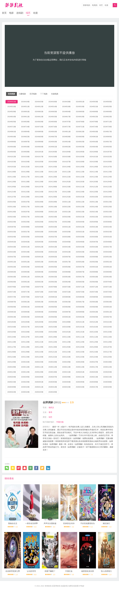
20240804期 (25, 132)
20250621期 (25, 282)
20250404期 (53, 242)
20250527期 (80, 267)
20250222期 (94, 217)
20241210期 (66, 187)
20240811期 (66, 132)
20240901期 (94, 137)
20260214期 (107, 377)
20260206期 (39, 377)
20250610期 (11, 277)
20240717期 (66, 127)
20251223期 (80, 357)
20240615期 (53, 117)
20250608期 (94, 272)
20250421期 (53, 252)
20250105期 (11, 202)
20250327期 (53, 237)
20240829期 (80, 137)
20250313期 (94, 227)
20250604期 (39, 272)
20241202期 (80, 182)
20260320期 (107, 387)
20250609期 (107, 272)
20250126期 (11, 212)
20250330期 (94, 237)
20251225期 (107, 357)
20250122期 (66, 207)
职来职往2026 (68, 523)
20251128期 (25, 347)
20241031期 (11, 167)
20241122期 (80, 177)
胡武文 (51, 407)
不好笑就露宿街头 (87, 523)
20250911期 (107, 312)
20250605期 (53, 272)
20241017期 (39, 157)
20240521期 (94, 106)
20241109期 (25, 172)
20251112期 (94, 337)
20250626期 (94, 282)
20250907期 (66, 312)
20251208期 (11, 352)
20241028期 (80, 162)
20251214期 (66, 352)
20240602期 (39, 112)
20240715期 (39, 127)
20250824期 (39, 307)
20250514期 (53, 262)
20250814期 (53, 302)
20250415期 (80, 247)
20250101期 (80, 197)
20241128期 (25, 182)
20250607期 (80, 272)
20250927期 (107, 317)
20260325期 (39, 392)
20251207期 (107, 347)
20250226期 (39, 222)
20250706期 (25, 287)
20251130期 (53, 347)
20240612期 (39, 117)
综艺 (28, 13)
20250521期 (107, 262)
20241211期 (80, 187)
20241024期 (25, 162)
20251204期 (80, 347)
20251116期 (107, 337)
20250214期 (94, 212)
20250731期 (39, 297)
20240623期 (107, 117)
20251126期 (107, 342)
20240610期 (11, 117)
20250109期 (53, 202)
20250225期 (25, 222)
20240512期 (39, 106)
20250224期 (11, 222)
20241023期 (11, 162)
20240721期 (80, 127)
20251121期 (39, 342)
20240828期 (66, 137)
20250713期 (107, 287)
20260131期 (66, 372)
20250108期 (39, 202)
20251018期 (39, 327)
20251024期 (107, 327)
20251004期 (39, 322)
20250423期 (80, 252)
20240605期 (80, 112)
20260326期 (53, 392)
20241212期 (94, 187)
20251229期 (11, 362)
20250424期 (94, 252)
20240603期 (53, 112)
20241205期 (11, 187)
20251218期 (11, 357)
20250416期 (94, 247)
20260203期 (107, 372)
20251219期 (25, 357)
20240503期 (94, 102)
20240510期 (11, 106)
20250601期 (107, 267)
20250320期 (66, 232)
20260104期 (53, 362)
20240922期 (66, 147)
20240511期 (25, 106)
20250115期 (107, 202)
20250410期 (11, 247)
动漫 (35, 13)
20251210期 (39, 352)
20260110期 (25, 367)
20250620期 (11, 282)
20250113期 (94, 202)
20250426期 (107, 252)
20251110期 (66, 337)
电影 (11, 13)
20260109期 (11, 367)
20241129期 (39, 182)
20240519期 (80, 106)
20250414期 (66, 247)
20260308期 (107, 382)
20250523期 (25, 267)
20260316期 (80, 387)
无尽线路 (33, 94)
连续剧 (19, 13)
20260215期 (11, 382)
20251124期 (80, 342)
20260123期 (11, 372)
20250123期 (80, 207)
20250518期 (80, 262)
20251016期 (11, 327)
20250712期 (94, 287)
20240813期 (80, 132)
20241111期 (53, 172)
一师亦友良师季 (31, 523)
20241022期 (107, 157)
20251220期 (39, 357)
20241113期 (80, 172)
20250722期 (66, 292)
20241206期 (25, 187)
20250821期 (25, 307)
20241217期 (53, 192)
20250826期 (66, 307)
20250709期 (53, 287)
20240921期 (53, 147)
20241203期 (94, 182)
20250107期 (25, 202)
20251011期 (80, 322)
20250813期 (39, 302)
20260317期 (94, 387)
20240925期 (107, 147)
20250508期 (80, 257)
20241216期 (39, 192)
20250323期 (107, 232)
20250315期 (11, 232)
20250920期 (53, 317)
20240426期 (53, 102)
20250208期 (39, 212)
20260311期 (39, 387)
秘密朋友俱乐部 (87, 571)
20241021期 (94, 157)
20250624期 (66, 282)
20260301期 (39, 382)
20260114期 (80, 367)
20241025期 (39, 162)
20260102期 (25, 362)
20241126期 (11, 182)
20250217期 (25, 217)
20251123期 (66, 342)
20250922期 (80, 317)
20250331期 (107, 237)
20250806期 (107, 297)
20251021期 (80, 327)
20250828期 (80, 307)
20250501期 (39, 257)
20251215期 (80, 352)
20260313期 (53, 387)
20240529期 (11, 112)
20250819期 (107, 302)
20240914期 (66, 142)
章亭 (50, 412)
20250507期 (66, 257)
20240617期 (66, 117)
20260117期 (94, 367)
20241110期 (39, 172)
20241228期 (25, 197)
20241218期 (66, 192)
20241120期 (53, 177)
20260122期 (107, 367)
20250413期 (53, 247)
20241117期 (25, 177)
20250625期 (80, 282)
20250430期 (25, 257)
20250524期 (39, 267)
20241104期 (66, 167)
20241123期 (94, 177)
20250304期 (80, 222)
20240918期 (11, 147)
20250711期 (80, 287)
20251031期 (66, 332)
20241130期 (53, 182)
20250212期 (66, 212)
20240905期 (107, 137)
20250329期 (80, 237)
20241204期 (107, 182)
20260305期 (80, 382)
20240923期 (80, 147)
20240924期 (94, 147)
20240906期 (11, 142)
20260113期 (66, 367)
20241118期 (39, 177)
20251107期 (25, 337)
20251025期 (11, 332)
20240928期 (25, 152)
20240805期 (39, 132)
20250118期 (39, 207)
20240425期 (39, 102)
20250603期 (25, 272)
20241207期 (39, 187)
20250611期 (25, 277)
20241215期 (25, 192)
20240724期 (94, 127)
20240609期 (107, 112)
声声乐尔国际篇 (50, 523)
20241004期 (66, 152)
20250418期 (11, 252)
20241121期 (66, 177)
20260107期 (94, 362)
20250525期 (53, 267)
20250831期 (107, 307)
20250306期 (107, 222)
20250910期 (94, 312)
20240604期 (66, 112)
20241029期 (94, 162)
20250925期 (94, 317)
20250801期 (53, 297)
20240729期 (107, 127)
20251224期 (94, 357)
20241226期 (107, 192)
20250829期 (94, 307)
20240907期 (25, 142)
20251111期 (80, 337)
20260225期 (25, 382)
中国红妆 (68, 571)
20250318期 (39, 232)
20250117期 (25, 207)
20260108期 (107, 362)
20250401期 (11, 242)
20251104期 (11, 337)
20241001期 (39, 152)
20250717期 (25, 292)
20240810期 (53, 132)
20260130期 (53, 372)
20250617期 (80, 277)
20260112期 (53, 367)
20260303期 (53, 382)
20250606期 (66, 272)
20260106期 (80, 362)
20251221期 (53, 357)
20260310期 (25, 387)
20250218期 (39, 217)
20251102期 (94, 332)
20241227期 (11, 197)
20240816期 (94, 132)
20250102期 (94, 197)
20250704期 (107, 282)
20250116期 (11, 207)
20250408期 (107, 242)
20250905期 (53, 312)
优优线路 (11, 94)
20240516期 (66, 106)
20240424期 (25, 102)
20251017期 (25, 327)
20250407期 (94, 242)
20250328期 (66, 237)
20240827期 (53, 137)
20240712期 (107, 122)
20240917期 (107, 142)
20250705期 (11, 287)
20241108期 (11, 172)
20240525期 (107, 106)
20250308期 (25, 227)
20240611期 (25, 117)
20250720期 (53, 292)
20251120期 (25, 342)
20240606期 (94, 112)
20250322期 (94, 232)
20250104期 (107, 197)
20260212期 (80, 377)
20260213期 (94, 377)
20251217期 (107, 352)
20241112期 (66, 172)
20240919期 (25, 147)
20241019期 (66, 157)
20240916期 (94, 142)
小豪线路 (22, 94)
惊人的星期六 (106, 571)
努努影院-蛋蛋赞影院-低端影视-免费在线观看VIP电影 (64, 586)
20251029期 (53, 332)
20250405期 (66, 242)
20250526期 (66, 267)
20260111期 (39, 367)
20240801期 (11, 132)
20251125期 (94, 342)
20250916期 (39, 317)
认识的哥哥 (31, 571)
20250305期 (94, 222)
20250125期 (107, 207)
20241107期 (107, 167)
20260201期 (80, 372)
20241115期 (107, 172)
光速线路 (54, 94)
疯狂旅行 (106, 523)
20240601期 (25, 112)
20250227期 (53, 222)
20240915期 (80, 142)
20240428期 (66, 102)
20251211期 (53, 352)
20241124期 (107, 177)
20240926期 (11, 152)
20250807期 (11, 302)
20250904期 (39, 312)
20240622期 (94, 117)
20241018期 (53, 157)
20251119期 (11, 342)
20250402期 (25, 242)
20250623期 (53, 282)
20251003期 (25, 322)
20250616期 (66, 277)
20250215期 (107, 212)
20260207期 (53, 377)
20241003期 (53, 152)
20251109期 (53, 337)
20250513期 (39, 262)
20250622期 (39, 282)
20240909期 (39, 142)
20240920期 (39, 147)
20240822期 (25, 137)
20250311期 (66, 227)
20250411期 (25, 247)
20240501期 (80, 102)
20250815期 (66, 302)
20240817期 (107, 132)
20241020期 (80, 157)
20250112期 (80, 202)
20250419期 (25, 252)
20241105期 (80, 167)
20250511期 (11, 262)
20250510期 (107, 257)
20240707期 (66, 122)
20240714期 (25, 127)
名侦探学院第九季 (12, 571)
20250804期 (80, 297)
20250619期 (107, 277)
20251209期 (25, 352)
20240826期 (39, 137)
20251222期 (66, 357)
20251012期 (94, 322)
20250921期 (66, 317)
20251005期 (53, 322)
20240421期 (11, 102)
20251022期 (94, 327)
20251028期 (39, 332)
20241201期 (66, 182)
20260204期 (11, 377)
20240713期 (11, 127)
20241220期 (94, 192)
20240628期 (25, 122)
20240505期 (107, 102)
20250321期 (80, 232)
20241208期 (53, 187)
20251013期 (107, 322)
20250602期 (11, 272)
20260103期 (39, 362)
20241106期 (94, 167)
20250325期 (25, 237)
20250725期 (107, 292)
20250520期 (94, 262)
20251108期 (39, 337)
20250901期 (11, 312)
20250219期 (53, 217)
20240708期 (80, 122)
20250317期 (25, 232)
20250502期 (53, 257)
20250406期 (80, 242)
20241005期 (80, 152)
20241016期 (25, 157)
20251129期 (39, 347)
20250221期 (80, 217)
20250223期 (107, 217)
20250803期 (66, 297)
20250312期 (80, 227)
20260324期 (25, 392)
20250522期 (11, 267)
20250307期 (11, 227)
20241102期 (39, 167)
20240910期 (53, 142)
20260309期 (11, 387)
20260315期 (66, 387)
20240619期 (80, 117)
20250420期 (39, 252)
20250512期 (25, 262)
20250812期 (25, 302)
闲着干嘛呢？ (50, 571)
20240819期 (11, 137)
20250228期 (66, 222)
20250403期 (39, 242)
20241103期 (53, 167)
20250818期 (94, 302)
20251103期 (107, 332)
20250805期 (94, 297)
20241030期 (107, 162)
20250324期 (11, 237)
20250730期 (25, 297)
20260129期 (39, 372)
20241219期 (80, 192)
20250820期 (11, 307)
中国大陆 (60, 422)
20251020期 (66, 327)
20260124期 (25, 372)
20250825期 (53, 307)
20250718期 (39, 292)
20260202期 (94, 372)
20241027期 (66, 162)
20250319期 (53, 232)
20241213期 (107, 187)
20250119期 (53, 207)
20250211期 (53, 212)
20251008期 (66, 322)
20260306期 (94, 382)
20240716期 (53, 127)
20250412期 (39, 247)
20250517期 (66, 262)
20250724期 (94, 292)
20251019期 (53, 327)
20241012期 (11, 157)
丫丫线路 (43, 94)
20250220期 (66, 217)
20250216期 (11, 217)
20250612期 (39, 277)
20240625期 (11, 122)
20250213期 (80, 212)
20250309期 (39, 227)
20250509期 (94, 257)
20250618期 (94, 277)
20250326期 (39, 237)
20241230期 (53, 197)
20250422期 (66, 252)
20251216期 (94, 352)
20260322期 (11, 392)
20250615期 (53, 277)
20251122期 (53, 342)
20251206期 (94, 347)
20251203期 (66, 347)
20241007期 (107, 152)
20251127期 (11, 347)
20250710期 (66, 287)
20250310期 (53, 227)
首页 (4, 13)
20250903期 (25, 312)
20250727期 (11, 297)
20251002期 (11, 322)
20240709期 (94, 122)
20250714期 (11, 292)
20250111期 (66, 202)
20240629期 (39, 122)
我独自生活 (12, 523)
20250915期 (25, 317)
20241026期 (53, 162)
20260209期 (66, 377)
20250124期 (94, 207)
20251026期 (25, 332)
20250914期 (11, 317)
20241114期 (94, 172)
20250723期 (80, 292)
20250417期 (107, 247)
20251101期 (80, 332)
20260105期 (66, 362)
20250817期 (80, 302)
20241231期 (66, 197)
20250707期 (39, 287)
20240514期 (53, 106)
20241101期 (25, 167)
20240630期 (53, 122)
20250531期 (94, 267)
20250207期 (25, 212)
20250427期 (11, 257)
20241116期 (11, 177)
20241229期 (39, 197)
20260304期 (66, 382)
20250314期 (107, 227)
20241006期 (94, 152)
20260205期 (25, 377)
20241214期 (11, 192)
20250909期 (80, 312)
